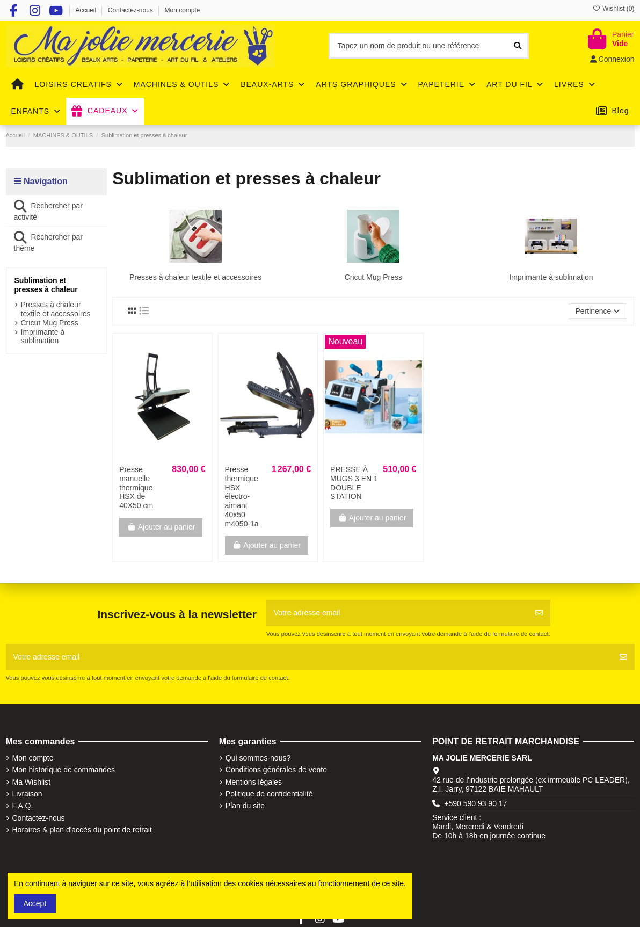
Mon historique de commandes (63, 769)
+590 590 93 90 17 (475, 803)
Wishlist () (614, 8)
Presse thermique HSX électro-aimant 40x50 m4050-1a (242, 496)
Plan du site (245, 805)
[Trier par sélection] (597, 311)
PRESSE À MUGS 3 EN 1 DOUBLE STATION (354, 483)
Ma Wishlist (31, 782)
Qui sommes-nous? (258, 758)
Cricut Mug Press (373, 277)
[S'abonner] (539, 613)
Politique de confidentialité (269, 794)
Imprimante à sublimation (551, 277)
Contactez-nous (131, 10)
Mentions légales (254, 782)
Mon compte (182, 10)
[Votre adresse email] (397, 613)
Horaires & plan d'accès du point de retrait (82, 829)
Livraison (27, 794)
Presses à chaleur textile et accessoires (195, 277)
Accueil (86, 10)
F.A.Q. (22, 805)
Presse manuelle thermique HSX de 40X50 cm (136, 487)
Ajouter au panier (161, 527)
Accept (35, 903)
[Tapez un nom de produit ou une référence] (517, 46)
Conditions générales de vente (276, 769)
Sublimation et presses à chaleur (46, 285)
